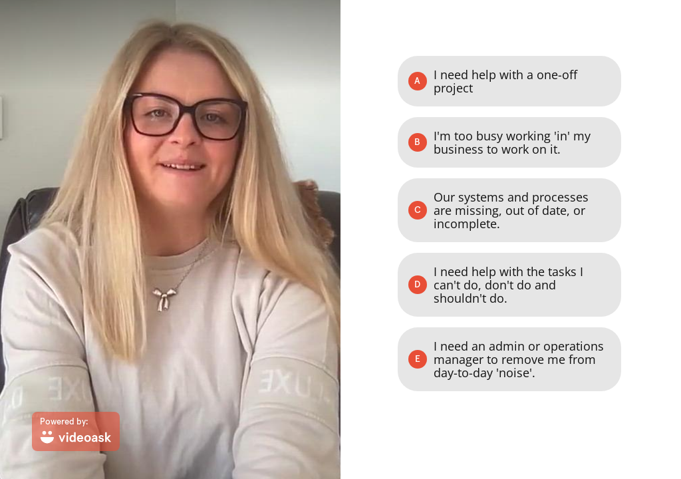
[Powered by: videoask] (76, 431)
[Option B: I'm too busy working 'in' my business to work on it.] (509, 142)
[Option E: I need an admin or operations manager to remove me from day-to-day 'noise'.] (509, 359)
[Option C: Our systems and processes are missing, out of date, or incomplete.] (509, 210)
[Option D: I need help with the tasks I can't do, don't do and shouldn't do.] (509, 285)
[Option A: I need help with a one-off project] (509, 81)
